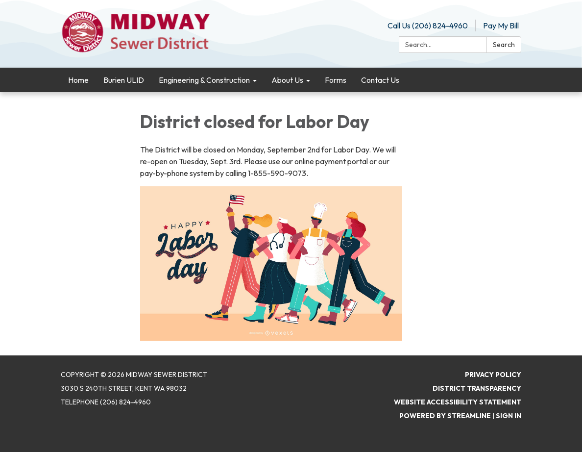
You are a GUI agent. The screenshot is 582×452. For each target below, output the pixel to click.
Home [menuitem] (78, 80)
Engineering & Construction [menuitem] (204, 80)
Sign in (508, 415)
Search (504, 44)
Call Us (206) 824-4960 (428, 25)
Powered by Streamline (445, 415)
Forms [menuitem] (335, 80)
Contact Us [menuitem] (380, 80)
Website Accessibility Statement (457, 402)
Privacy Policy (493, 374)
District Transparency (477, 388)
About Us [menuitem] (287, 80)
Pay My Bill (501, 25)
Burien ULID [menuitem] (123, 80)
